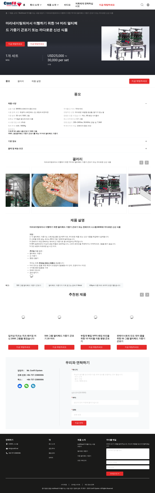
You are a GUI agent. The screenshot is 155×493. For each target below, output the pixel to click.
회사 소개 (52, 444)
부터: (74, 398)
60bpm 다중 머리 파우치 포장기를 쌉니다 (104, 285)
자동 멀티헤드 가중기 (84, 456)
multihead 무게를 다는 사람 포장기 (32, 13)
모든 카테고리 (82, 460)
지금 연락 (79, 423)
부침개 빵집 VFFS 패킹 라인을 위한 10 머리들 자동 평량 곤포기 (105, 338)
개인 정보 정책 (89, 484)
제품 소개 (13, 13)
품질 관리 (52, 453)
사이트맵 (64, 484)
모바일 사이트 (75, 484)
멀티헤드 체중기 (83, 451)
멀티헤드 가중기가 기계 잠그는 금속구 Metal (65, 285)
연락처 (51, 457)
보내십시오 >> (114, 473)
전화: (74, 410)
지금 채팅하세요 (15, 44)
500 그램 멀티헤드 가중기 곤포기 (28, 285)
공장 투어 (52, 448)
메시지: (75, 370)
